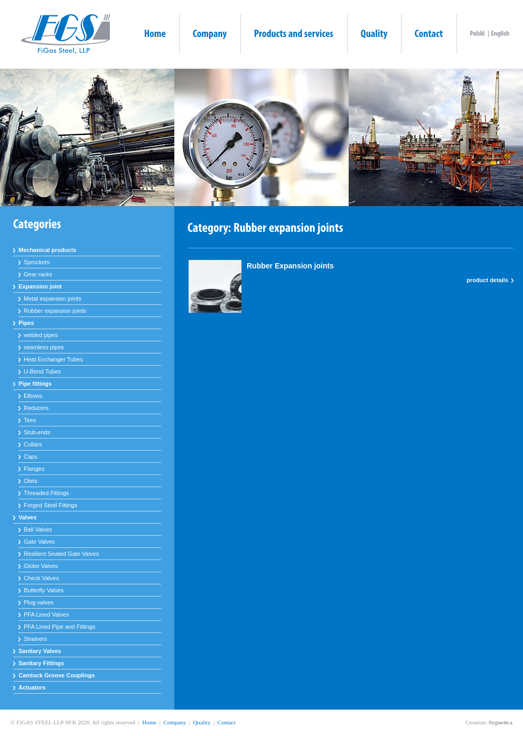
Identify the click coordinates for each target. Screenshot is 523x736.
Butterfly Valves (44, 590)
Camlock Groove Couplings (56, 675)
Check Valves (41, 578)
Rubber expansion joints (55, 311)
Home (149, 722)
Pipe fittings (35, 383)
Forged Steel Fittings (51, 505)
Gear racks (38, 274)
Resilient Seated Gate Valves (61, 554)
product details (487, 280)
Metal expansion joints (52, 298)
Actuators (31, 687)
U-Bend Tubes (42, 371)
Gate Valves (39, 541)
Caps (31, 456)
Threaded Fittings (46, 493)
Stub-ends (37, 432)
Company (174, 722)
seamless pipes (44, 347)
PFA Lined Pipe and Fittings (59, 626)
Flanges (34, 468)
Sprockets (37, 262)
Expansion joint (40, 286)
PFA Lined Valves (46, 614)
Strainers (35, 639)
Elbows (33, 396)
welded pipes (41, 335)
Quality (201, 722)
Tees (30, 420)
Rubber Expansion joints (290, 266)
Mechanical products (47, 250)
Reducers (36, 408)
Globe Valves (41, 566)
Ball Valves (38, 529)
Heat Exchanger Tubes (53, 359)
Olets (31, 481)
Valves (27, 517)
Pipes (26, 323)
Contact (227, 722)
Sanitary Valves (39, 651)
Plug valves (38, 602)
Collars (33, 444)
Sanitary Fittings (41, 663)
